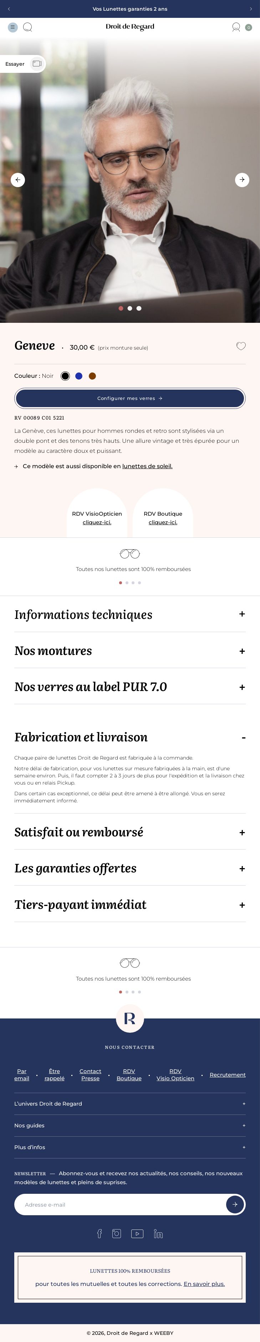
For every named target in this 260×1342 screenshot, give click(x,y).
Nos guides (29, 1125)
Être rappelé (55, 1075)
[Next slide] (248, 9)
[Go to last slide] (18, 180)
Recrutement (228, 1074)
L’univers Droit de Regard (48, 1103)
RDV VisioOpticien (97, 518)
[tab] (121, 308)
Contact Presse (90, 1075)
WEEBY (163, 1333)
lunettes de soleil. (147, 466)
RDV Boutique (163, 518)
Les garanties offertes (75, 867)
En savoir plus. (204, 1284)
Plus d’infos (29, 1147)
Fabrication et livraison (81, 736)
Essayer (24, 64)
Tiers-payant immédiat (80, 903)
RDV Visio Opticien (175, 1075)
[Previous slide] (11, 9)
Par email (21, 1075)
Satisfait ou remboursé (78, 831)
